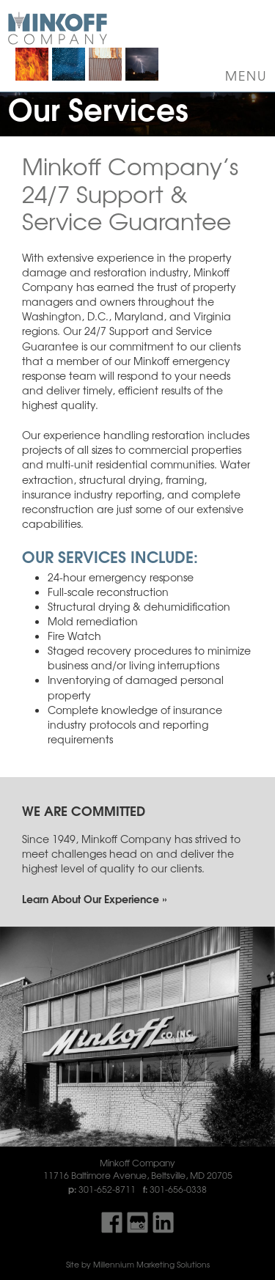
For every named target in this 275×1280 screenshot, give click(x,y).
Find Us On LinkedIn (163, 1222)
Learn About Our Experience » (94, 898)
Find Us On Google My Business (137, 1222)
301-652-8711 (107, 1189)
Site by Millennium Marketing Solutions (138, 1264)
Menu (246, 75)
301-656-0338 (178, 1189)
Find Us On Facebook (112, 1222)
